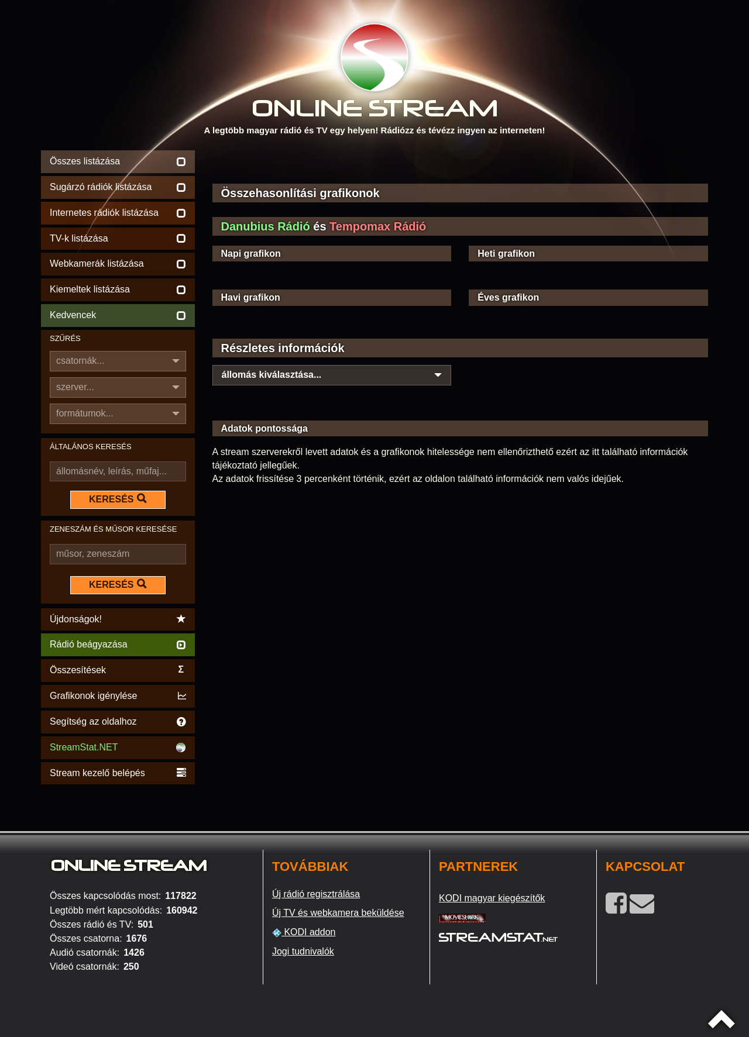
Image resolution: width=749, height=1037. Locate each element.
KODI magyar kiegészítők (492, 898)
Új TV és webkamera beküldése (338, 913)
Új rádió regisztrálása (316, 894)
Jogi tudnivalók (303, 951)
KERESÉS (117, 499)
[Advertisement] (460, 165)
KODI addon (304, 932)
